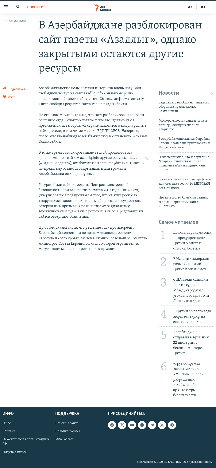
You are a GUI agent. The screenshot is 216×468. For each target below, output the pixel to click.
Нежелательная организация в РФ (26, 442)
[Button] (14, 90)
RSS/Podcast (64, 439)
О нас (7, 423)
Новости (35, 7)
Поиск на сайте (66, 423)
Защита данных (14, 452)
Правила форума (67, 431)
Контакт (9, 431)
